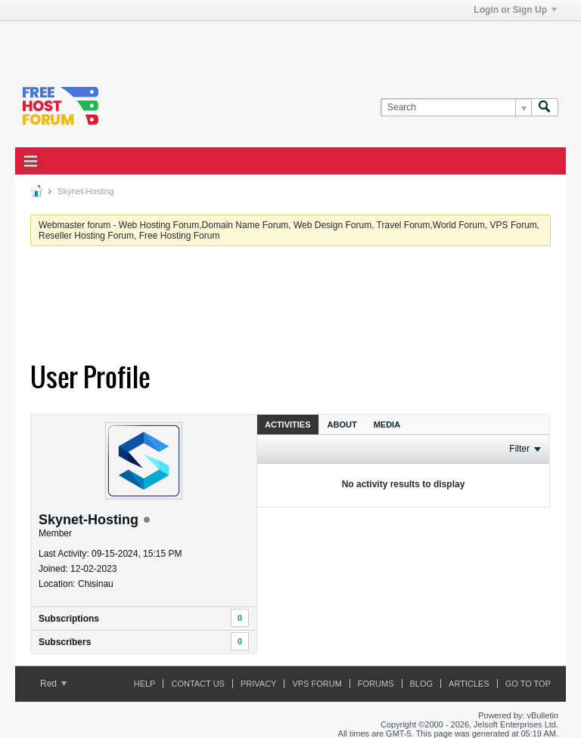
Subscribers (65, 642)
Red (53, 683)
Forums (376, 683)
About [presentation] (342, 424)
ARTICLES (469, 683)
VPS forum (316, 683)
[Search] (456, 107)
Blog (421, 683)
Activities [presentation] (288, 424)
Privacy (258, 683)
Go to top (528, 683)
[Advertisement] (192, 43)
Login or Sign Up (515, 10)
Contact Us (198, 683)
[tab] (287, 424)
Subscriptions (69, 618)
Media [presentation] (387, 424)
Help (145, 683)
